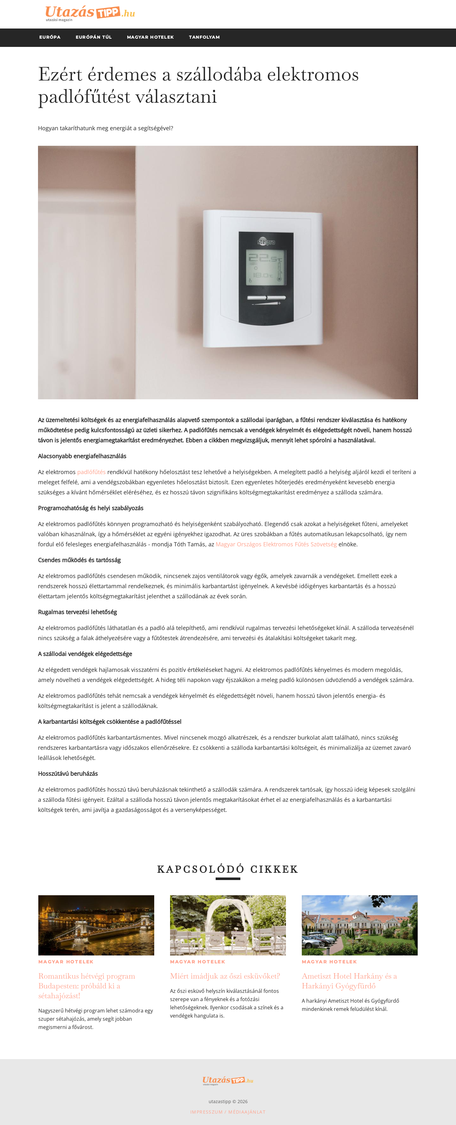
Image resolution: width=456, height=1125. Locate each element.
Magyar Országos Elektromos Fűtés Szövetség (276, 544)
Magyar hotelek (66, 962)
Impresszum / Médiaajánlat (228, 1112)
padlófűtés (91, 472)
